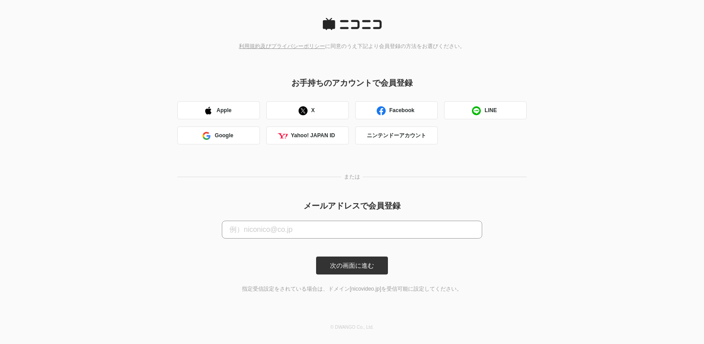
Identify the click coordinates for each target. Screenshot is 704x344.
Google (217, 137)
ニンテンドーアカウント (396, 135)
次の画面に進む (352, 265)
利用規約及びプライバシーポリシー (282, 46)
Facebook (395, 111)
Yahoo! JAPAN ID (306, 137)
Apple (217, 111)
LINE (484, 111)
